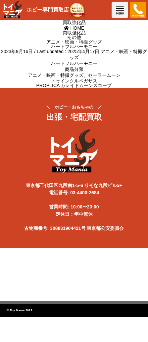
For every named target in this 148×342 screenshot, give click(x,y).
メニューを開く (120, 10)
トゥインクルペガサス (74, 80)
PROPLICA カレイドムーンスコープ (74, 85)
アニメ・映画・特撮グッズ (55, 75)
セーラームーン (104, 75)
